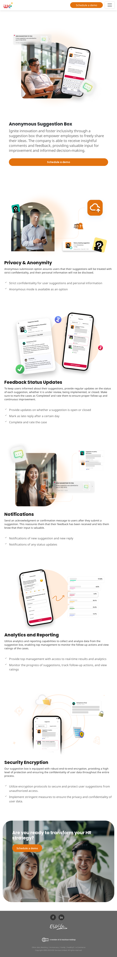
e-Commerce (80, 947)
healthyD (70, 947)
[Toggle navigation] (110, 5)
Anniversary (54, 947)
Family (62, 947)
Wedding (44, 947)
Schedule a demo (86, 5)
